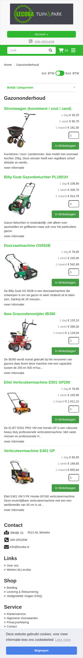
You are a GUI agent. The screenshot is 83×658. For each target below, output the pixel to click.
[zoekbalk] (26, 50)
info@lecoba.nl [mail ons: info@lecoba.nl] (19, 547)
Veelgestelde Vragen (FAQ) (24, 596)
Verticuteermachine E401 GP (29, 451)
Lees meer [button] (63, 640)
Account (41, 34)
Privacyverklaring (18, 622)
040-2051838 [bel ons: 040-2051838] (18, 539)
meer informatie (14, 167)
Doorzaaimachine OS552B (27, 245)
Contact (12, 626)
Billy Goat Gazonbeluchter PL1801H (36, 177)
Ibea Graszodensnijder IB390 (29, 314)
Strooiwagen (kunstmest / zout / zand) (37, 108)
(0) (63, 50)
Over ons (13, 565)
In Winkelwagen (65, 145)
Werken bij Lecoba (19, 569)
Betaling (12, 587)
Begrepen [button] (41, 650)
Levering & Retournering (22, 591)
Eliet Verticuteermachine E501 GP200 (37, 382)
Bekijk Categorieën (41, 87)
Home (8, 64)
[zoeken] (50, 50)
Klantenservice (16, 614)
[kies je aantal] (74, 135)
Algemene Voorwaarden (22, 618)
